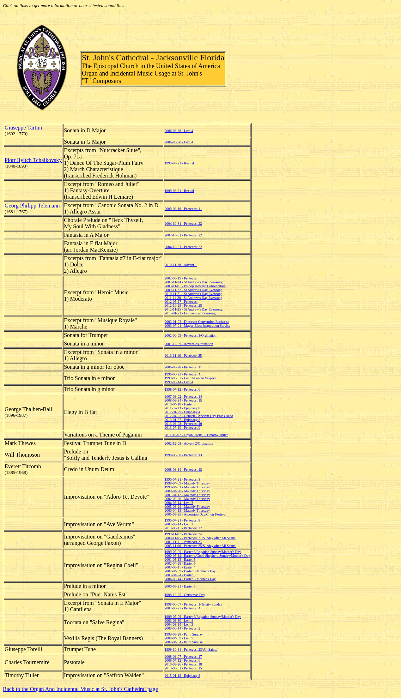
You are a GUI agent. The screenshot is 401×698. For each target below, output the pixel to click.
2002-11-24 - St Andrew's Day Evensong (194, 282)
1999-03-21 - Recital (179, 163)
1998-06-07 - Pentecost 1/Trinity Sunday (194, 604)
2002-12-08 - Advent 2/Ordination (189, 443)
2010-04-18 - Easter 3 (180, 404)
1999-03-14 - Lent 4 (179, 382)
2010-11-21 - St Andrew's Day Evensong (194, 294)
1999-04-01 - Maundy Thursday (187, 487)
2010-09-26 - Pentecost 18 (183, 664)
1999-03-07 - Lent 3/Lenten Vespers (190, 378)
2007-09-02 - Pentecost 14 (183, 396)
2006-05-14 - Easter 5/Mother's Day (190, 579)
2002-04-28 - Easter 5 (180, 563)
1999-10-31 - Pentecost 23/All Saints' (191, 649)
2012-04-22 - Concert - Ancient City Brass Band (199, 416)
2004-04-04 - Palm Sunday (184, 642)
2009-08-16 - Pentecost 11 (183, 209)
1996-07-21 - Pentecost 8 (182, 479)
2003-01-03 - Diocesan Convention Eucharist (197, 322)
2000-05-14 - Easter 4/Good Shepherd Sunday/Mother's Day (207, 556)
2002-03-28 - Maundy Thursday (187, 499)
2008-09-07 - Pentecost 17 (183, 656)
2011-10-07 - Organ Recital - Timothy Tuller (196, 435)
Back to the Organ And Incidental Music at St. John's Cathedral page (80, 689)
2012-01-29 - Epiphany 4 (182, 412)
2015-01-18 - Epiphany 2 (182, 676)
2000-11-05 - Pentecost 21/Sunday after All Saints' (200, 538)
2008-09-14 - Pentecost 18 (183, 469)
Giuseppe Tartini (23, 128)
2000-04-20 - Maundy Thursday (187, 491)
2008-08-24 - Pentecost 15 (183, 400)
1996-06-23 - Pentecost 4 (182, 374)
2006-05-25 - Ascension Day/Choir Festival (195, 514)
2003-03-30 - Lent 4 (179, 620)
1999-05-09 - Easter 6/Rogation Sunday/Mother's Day (203, 552)
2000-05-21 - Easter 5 (180, 586)
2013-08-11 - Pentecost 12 (183, 528)
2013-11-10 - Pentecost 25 (183, 355)
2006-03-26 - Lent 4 (179, 131)
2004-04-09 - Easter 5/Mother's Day (190, 571)
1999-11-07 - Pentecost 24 (183, 534)
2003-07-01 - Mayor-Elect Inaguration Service (197, 325)
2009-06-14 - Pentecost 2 (182, 628)
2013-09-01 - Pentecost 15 (183, 668)
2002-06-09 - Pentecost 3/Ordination (191, 335)
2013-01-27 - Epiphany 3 (182, 420)
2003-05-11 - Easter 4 (180, 567)
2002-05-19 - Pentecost (181, 278)
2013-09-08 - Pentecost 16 (183, 424)
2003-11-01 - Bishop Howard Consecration (195, 286)
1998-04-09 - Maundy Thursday (187, 483)
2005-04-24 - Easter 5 (180, 575)
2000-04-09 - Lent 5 (179, 638)
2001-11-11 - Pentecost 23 (183, 542)
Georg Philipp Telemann (32, 206)
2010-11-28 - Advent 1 (181, 265)
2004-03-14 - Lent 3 (179, 503)
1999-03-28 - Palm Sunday (184, 634)
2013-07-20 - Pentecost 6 (182, 427)
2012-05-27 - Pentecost (181, 301)
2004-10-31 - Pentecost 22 (183, 223)
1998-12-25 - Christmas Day (185, 595)
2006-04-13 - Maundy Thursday (187, 510)
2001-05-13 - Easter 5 (180, 559)
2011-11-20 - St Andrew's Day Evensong (194, 298)
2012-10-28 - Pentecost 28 (183, 305)
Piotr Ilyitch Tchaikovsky (33, 160)
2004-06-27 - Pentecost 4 (182, 608)
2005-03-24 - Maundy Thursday (187, 507)
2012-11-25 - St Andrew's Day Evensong (194, 309)
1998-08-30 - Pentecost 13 (183, 455)
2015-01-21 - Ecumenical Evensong (190, 313)
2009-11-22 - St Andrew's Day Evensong (194, 290)
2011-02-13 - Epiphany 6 (182, 408)
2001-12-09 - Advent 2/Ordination (189, 344)
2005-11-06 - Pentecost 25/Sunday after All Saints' (200, 546)
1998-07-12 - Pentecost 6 (182, 389)
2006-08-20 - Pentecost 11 (183, 367)
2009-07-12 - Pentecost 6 (182, 660)
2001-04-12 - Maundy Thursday (187, 495)
